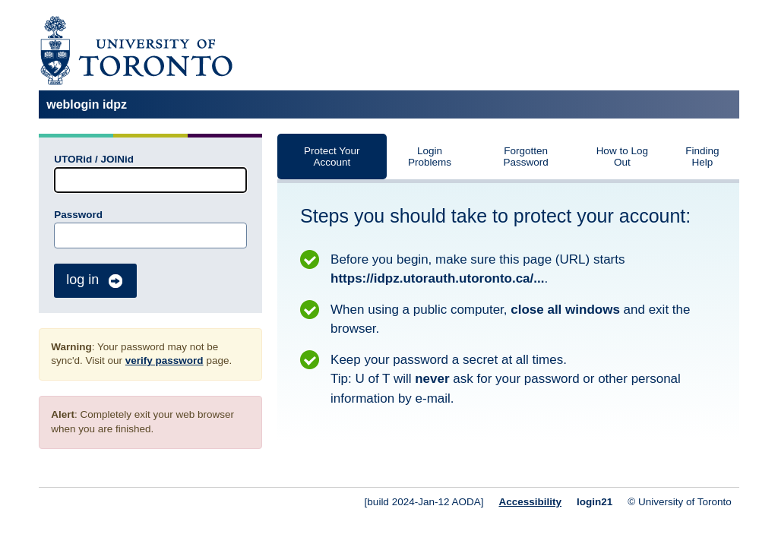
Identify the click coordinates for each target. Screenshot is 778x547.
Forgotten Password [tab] (526, 156)
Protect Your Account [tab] (332, 156)
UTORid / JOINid (94, 159)
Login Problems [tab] (429, 156)
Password (78, 214)
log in (95, 281)
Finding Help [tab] (702, 156)
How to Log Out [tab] (622, 156)
